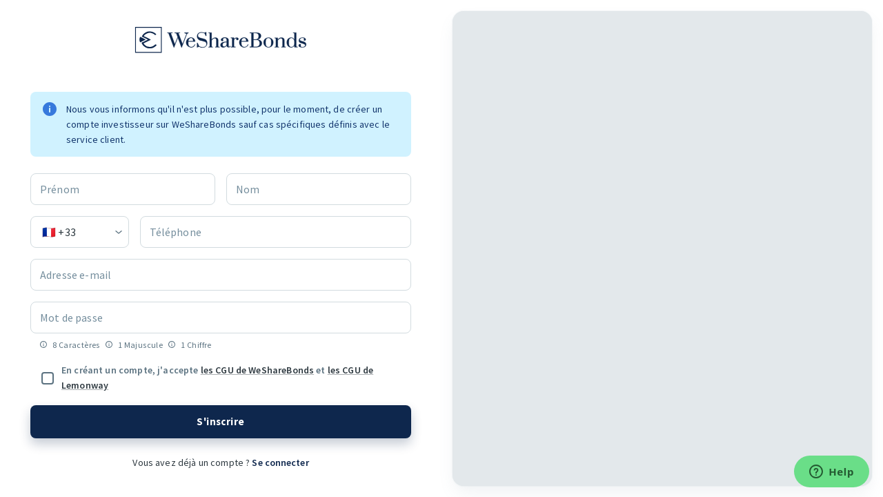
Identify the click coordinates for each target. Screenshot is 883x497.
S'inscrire (220, 421)
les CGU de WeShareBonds (257, 370)
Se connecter (279, 462)
